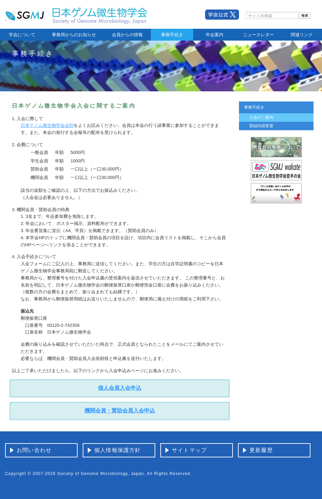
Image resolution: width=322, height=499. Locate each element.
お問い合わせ (34, 450)
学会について (22, 34)
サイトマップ (189, 450)
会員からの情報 (127, 34)
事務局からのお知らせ (74, 34)
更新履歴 (261, 450)
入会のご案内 (261, 117)
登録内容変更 (261, 125)
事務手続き (172, 34)
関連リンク (302, 34)
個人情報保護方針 (117, 450)
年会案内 (214, 34)
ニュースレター (258, 34)
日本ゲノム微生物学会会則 (47, 125)
